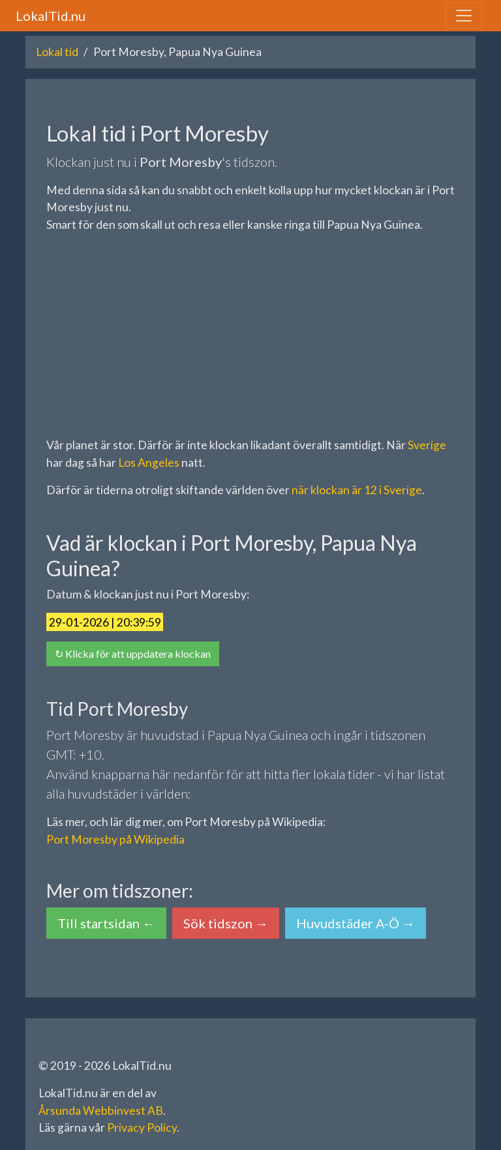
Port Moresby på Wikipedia (115, 839)
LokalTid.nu (50, 15)
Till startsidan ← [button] (106, 923)
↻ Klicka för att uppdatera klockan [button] (133, 653)
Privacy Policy (142, 1127)
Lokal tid (57, 52)
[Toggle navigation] (464, 16)
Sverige (427, 445)
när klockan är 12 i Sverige (357, 490)
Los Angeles (148, 462)
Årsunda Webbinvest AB (100, 1110)
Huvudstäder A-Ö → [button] (355, 923)
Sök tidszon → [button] (225, 923)
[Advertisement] (250, 335)
